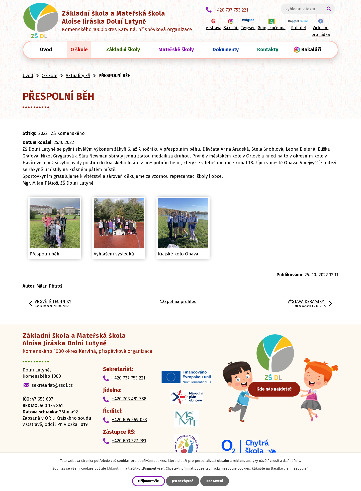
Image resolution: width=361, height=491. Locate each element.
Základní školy (123, 49)
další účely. (292, 461)
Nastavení (214, 481)
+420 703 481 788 (129, 399)
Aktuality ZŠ (78, 75)
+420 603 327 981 (129, 441)
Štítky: (29, 133)
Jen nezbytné (182, 481)
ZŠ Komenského (68, 133)
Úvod (46, 49)
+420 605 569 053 (129, 419)
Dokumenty (226, 49)
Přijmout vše (148, 481)
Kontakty (267, 49)
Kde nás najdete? (278, 390)
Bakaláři (311, 49)
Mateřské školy (176, 49)
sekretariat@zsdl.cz (52, 385)
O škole (79, 49)
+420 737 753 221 (128, 378)
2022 (43, 133)
